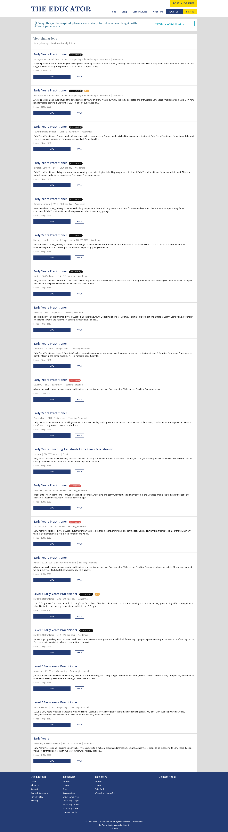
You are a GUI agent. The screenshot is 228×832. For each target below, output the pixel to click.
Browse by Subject (71, 800)
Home (33, 781)
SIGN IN (190, 11)
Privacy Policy (37, 797)
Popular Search (70, 812)
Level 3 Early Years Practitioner (55, 594)
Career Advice (140, 11)
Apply (79, 76)
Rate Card (99, 789)
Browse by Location (71, 804)
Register (66, 781)
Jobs (114, 11)
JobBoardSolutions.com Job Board (114, 825)
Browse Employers (71, 797)
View (52, 76)
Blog (124, 11)
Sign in (66, 785)
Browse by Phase (70, 808)
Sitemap (34, 800)
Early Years (41, 738)
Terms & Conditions (39, 793)
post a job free (183, 3)
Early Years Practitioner (50, 54)
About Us (158, 11)
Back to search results (169, 23)
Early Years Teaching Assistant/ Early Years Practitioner (73, 449)
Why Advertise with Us (105, 793)
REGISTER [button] (174, 11)
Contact (34, 789)
